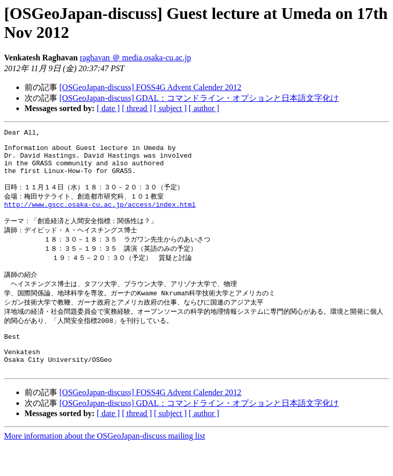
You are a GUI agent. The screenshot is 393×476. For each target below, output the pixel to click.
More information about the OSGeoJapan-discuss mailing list (104, 467)
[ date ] (108, 108)
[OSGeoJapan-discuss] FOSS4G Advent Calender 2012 (150, 87)
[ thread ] (137, 108)
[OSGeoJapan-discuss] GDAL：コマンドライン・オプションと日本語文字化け (199, 98)
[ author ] (204, 108)
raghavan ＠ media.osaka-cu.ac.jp (135, 57)
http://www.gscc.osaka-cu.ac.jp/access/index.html (99, 217)
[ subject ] (170, 108)
